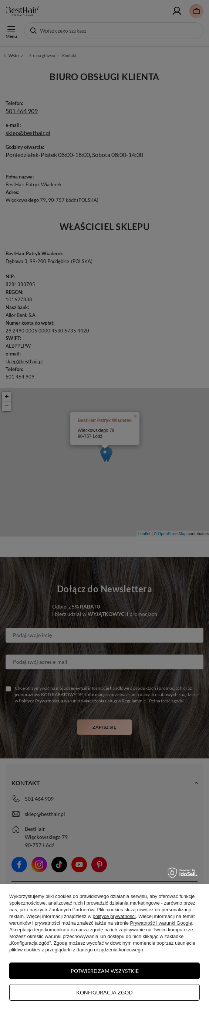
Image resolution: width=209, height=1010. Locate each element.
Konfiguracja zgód (104, 992)
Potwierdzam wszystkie (105, 971)
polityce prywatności (113, 916)
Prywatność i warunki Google (161, 923)
